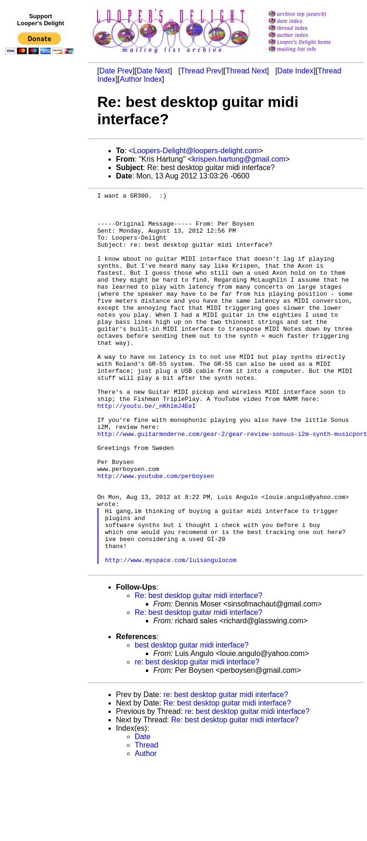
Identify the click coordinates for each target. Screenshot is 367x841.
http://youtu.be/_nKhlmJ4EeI (146, 449)
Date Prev (115, 71)
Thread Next (246, 71)
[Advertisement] (41, 251)
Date (143, 812)
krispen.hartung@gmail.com (238, 159)
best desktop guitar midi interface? (192, 721)
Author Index (141, 79)
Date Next (153, 71)
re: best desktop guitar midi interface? (197, 737)
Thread (146, 821)
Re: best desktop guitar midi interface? (198, 671)
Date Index (295, 71)
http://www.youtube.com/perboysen (155, 533)
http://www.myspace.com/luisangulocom (171, 634)
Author (146, 829)
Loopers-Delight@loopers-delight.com (196, 151)
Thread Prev (201, 71)
